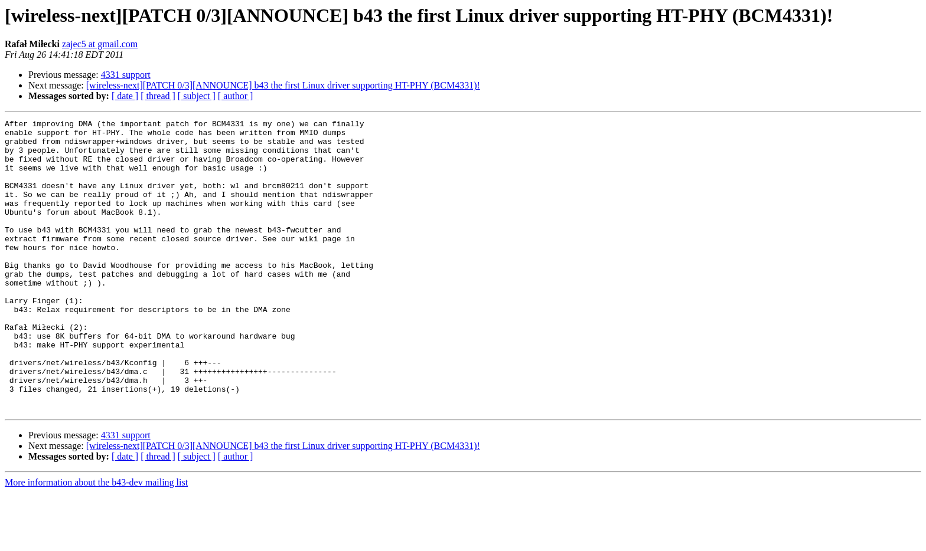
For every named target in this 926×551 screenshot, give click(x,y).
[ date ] (125, 96)
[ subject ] (197, 96)
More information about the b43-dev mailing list (96, 541)
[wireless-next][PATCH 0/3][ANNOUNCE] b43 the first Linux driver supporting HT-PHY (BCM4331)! (283, 85)
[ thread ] (158, 96)
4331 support (126, 75)
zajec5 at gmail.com (100, 44)
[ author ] (235, 96)
